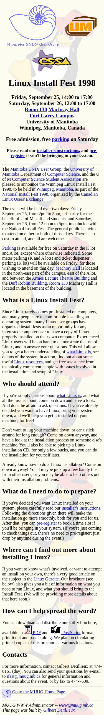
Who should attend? (31, 383)
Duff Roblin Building (28, 283)
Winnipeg (45, 189)
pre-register (47, 523)
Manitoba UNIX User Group (35, 169)
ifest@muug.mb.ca (23, 676)
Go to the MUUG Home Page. (34, 691)
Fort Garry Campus (52, 115)
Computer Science (63, 174)
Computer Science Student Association (46, 179)
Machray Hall (63, 109)
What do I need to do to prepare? (49, 491)
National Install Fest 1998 (25, 194)
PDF (32, 632)
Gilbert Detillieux (59, 710)
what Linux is (79, 351)
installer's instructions (58, 150)
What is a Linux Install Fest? (43, 300)
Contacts (14, 654)
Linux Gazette (46, 579)
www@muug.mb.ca (76, 705)
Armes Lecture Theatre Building (61, 278)
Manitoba (64, 189)
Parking (9, 248)
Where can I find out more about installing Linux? (48, 553)
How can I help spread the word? (49, 610)
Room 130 (36, 109)
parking (60, 139)
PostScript (65, 632)
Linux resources (28, 361)
